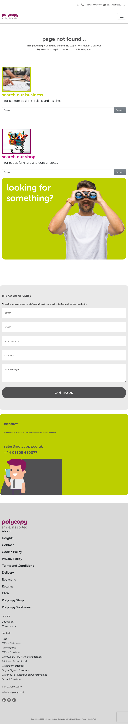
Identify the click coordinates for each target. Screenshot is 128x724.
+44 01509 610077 (93, 5)
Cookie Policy (12, 552)
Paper (5, 638)
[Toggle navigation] (121, 16)
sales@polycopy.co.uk (116, 5)
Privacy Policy (12, 559)
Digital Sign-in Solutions (15, 670)
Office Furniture (11, 652)
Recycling (9, 579)
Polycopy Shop (13, 600)
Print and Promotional (14, 661)
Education (8, 621)
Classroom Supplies (13, 665)
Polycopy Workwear (16, 607)
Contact (8, 545)
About (6, 531)
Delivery (8, 572)
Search (120, 110)
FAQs (5, 593)
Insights (8, 538)
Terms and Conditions (18, 566)
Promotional (9, 647)
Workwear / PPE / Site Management (22, 656)
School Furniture (11, 679)
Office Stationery (11, 643)
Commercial (9, 626)
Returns (7, 586)
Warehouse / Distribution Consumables (24, 674)
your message (64, 373)
